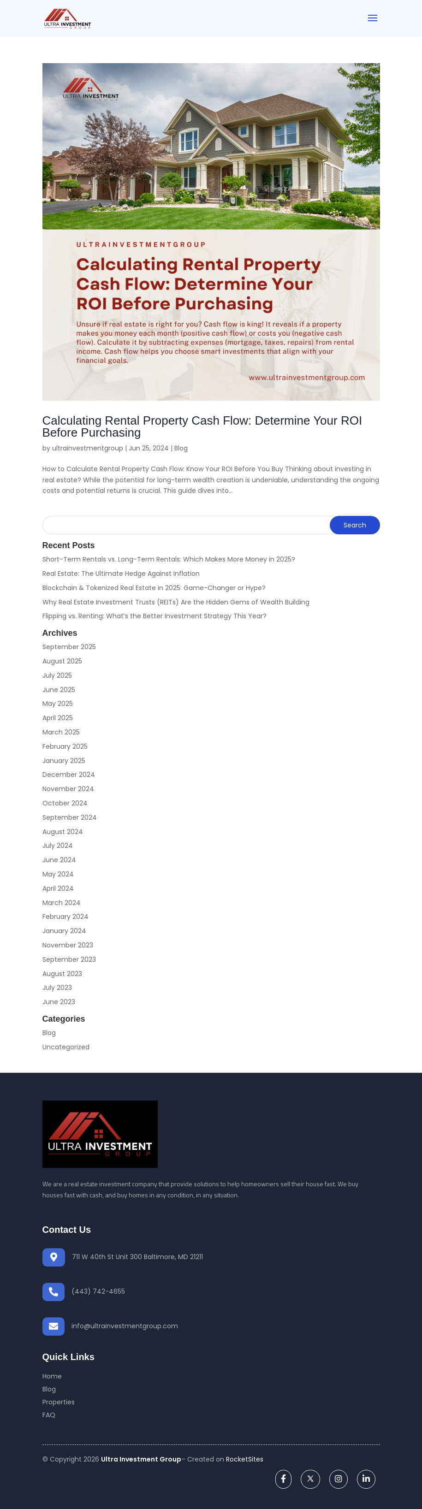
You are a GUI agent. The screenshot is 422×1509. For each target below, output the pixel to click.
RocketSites (244, 1459)
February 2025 (65, 746)
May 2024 (58, 874)
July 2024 (57, 845)
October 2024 (65, 803)
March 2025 (61, 732)
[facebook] (283, 1479)
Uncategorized (65, 1047)
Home (52, 1376)
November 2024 (68, 788)
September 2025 (69, 646)
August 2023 (62, 973)
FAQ (48, 1415)
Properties (58, 1402)
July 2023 (57, 987)
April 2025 (57, 717)
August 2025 (62, 661)
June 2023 (58, 1001)
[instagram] (338, 1479)
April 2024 (58, 888)
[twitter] (310, 1479)
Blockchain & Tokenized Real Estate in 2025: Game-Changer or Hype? (154, 587)
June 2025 (58, 689)
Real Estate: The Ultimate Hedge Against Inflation (121, 573)
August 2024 (62, 831)
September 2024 (69, 817)
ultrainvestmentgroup (87, 448)
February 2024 (65, 916)
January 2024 (64, 930)
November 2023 (67, 945)
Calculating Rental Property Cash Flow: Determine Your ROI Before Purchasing (202, 426)
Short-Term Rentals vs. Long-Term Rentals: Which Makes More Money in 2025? (168, 559)
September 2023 (69, 959)
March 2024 (61, 902)
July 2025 (57, 675)
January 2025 (63, 760)
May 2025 (57, 703)
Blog (181, 448)
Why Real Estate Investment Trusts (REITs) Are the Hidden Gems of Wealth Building (175, 602)
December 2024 (68, 774)
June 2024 (59, 859)
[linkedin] (366, 1479)
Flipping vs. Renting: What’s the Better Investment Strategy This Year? (154, 616)
